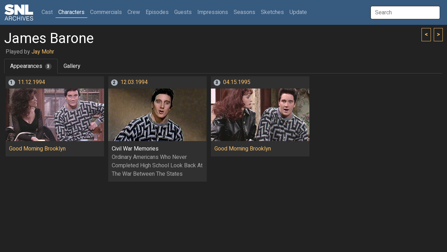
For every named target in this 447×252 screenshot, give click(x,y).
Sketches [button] (272, 12)
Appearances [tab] (31, 66)
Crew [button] (133, 12)
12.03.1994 (134, 82)
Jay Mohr (42, 52)
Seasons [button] (244, 12)
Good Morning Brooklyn (37, 149)
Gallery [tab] (72, 66)
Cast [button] (49, 12)
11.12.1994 (31, 82)
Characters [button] (71, 12)
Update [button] (298, 12)
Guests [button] (183, 12)
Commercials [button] (106, 12)
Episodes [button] (157, 12)
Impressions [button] (212, 12)
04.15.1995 (236, 82)
